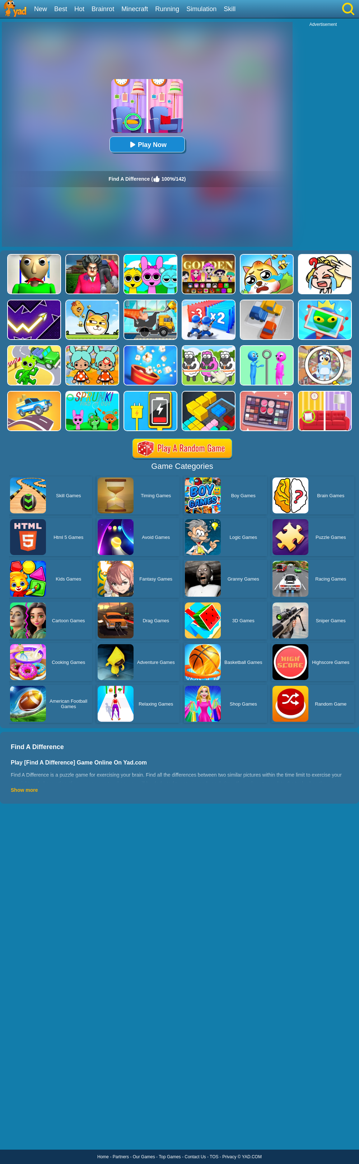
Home (103, 1156)
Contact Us (195, 1156)
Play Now (147, 144)
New (40, 9)
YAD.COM (252, 1156)
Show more (24, 790)
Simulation (201, 9)
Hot (79, 9)
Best (60, 9)
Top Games (170, 1156)
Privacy (229, 1156)
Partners (121, 1156)
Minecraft (134, 9)
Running (167, 9)
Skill (230, 9)
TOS (214, 1156)
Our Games (144, 1156)
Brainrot (103, 9)
